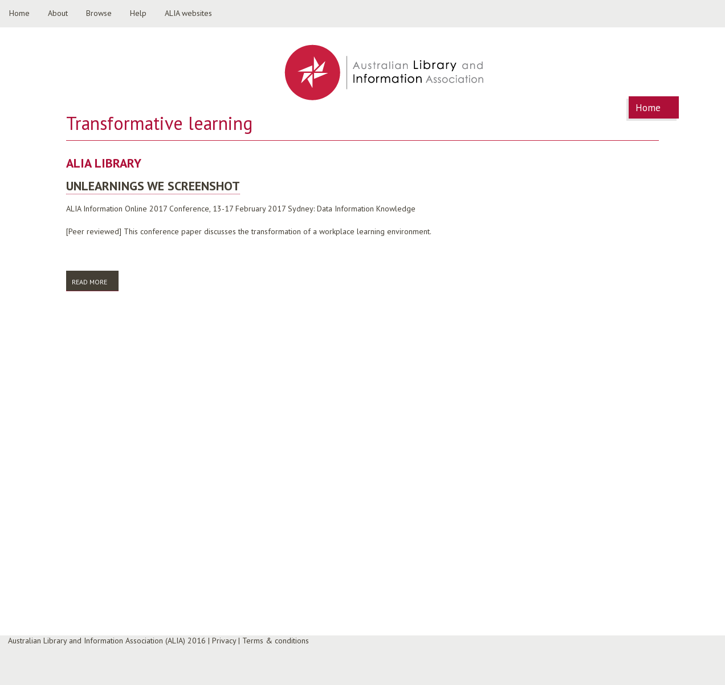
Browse (99, 13)
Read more (95, 281)
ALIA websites (188, 13)
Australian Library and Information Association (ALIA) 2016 (107, 640)
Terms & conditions (275, 640)
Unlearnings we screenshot (153, 186)
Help (138, 13)
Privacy (224, 640)
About (58, 13)
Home (19, 13)
